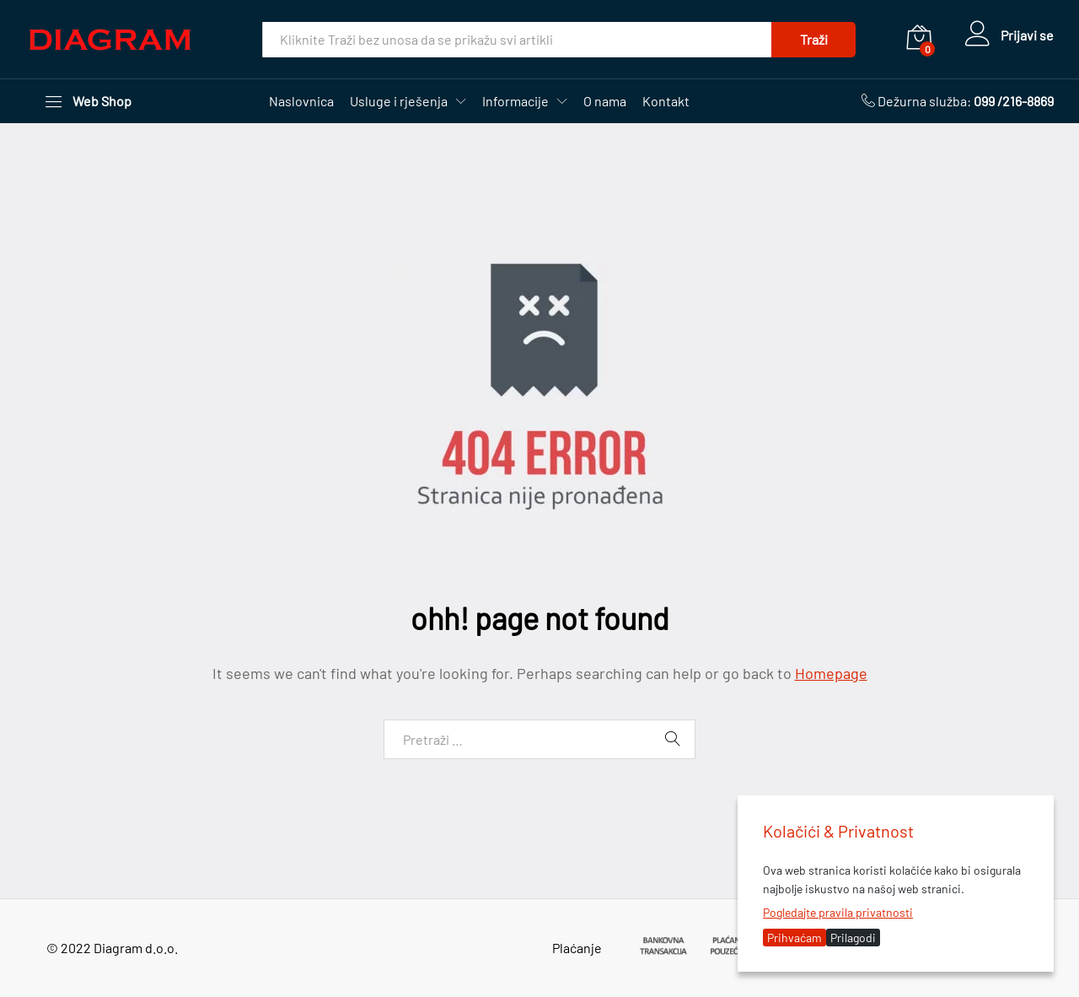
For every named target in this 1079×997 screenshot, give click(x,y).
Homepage (831, 673)
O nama (604, 101)
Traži (814, 39)
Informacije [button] (515, 101)
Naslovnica (301, 101)
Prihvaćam (794, 937)
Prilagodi (853, 937)
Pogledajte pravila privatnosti (838, 912)
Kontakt (666, 101)
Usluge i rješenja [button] (399, 101)
